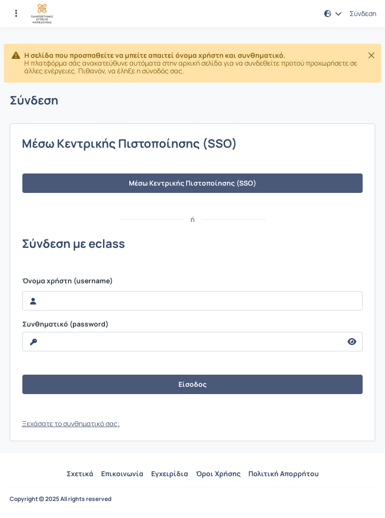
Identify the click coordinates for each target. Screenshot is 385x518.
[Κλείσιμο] (371, 55)
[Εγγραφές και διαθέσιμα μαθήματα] (16, 13)
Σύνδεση (363, 13)
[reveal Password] (182, 341)
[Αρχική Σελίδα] (42, 13)
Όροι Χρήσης (218, 473)
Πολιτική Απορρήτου (283, 473)
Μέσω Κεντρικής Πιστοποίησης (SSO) (192, 183)
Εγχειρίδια (169, 473)
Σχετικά (80, 473)
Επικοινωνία (122, 473)
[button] (333, 13)
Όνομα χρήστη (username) (67, 281)
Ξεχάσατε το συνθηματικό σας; (71, 423)
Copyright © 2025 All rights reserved (60, 499)
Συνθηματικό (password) (65, 324)
